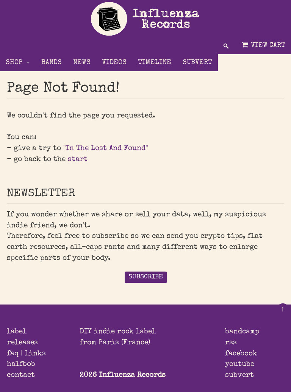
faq (13, 354)
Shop (14, 62)
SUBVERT (197, 62)
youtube (239, 364)
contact (21, 375)
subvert (239, 375)
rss (231, 343)
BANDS (51, 62)
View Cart (262, 45)
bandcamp (242, 332)
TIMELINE (154, 62)
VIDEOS (114, 62)
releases (22, 343)
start (78, 159)
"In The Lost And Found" (105, 148)
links (35, 354)
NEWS (82, 62)
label (17, 332)
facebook (241, 354)
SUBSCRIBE (145, 277)
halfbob (21, 364)
